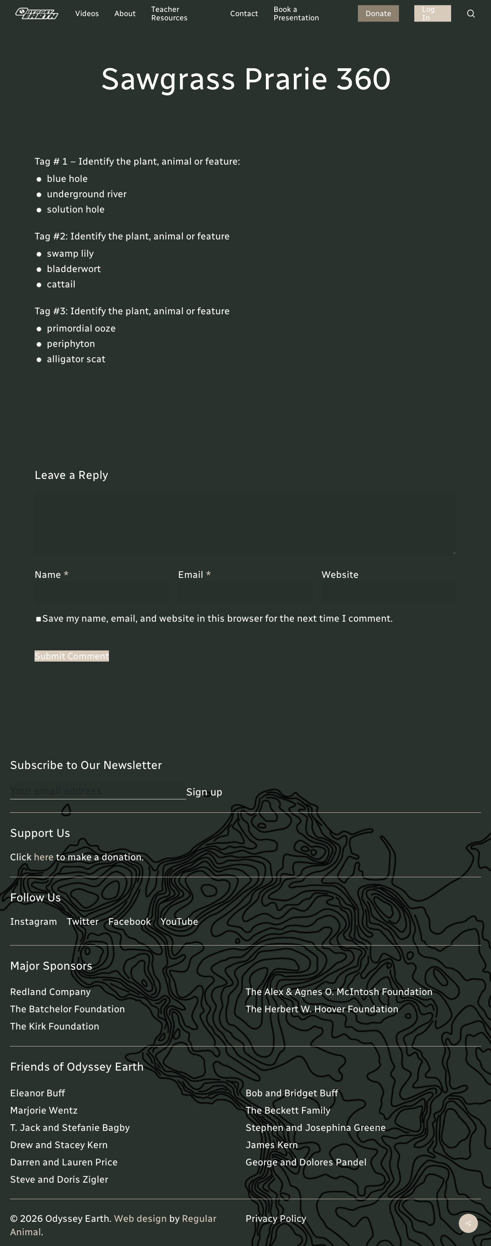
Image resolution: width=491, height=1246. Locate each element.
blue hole (67, 178)
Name (52, 574)
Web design (140, 1218)
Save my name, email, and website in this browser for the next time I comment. (217, 618)
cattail (61, 284)
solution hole (76, 209)
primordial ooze (81, 328)
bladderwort (74, 268)
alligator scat (76, 359)
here (44, 857)
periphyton (71, 343)
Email (194, 574)
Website (340, 574)
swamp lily (70, 253)
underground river (87, 194)
